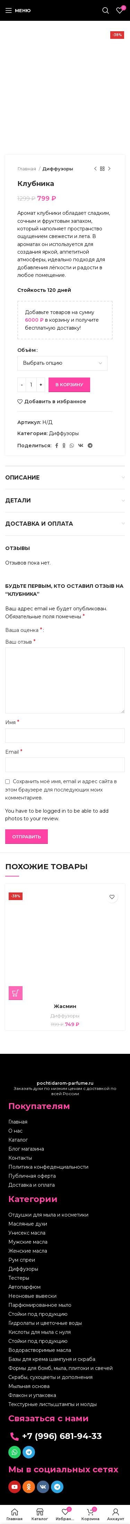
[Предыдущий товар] (95, 169)
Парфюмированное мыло (39, 1305)
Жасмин (65, 1006)
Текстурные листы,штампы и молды (52, 1404)
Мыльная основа (29, 1386)
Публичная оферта (32, 1176)
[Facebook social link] (56, 445)
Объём (26, 350)
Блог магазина (26, 1149)
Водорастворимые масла (39, 1350)
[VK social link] (81, 445)
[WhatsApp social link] (72, 445)
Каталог (18, 1140)
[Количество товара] (31, 385)
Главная (27, 168)
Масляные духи (27, 1224)
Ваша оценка (23, 630)
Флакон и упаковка (32, 1395)
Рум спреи (21, 1260)
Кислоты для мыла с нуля (39, 1332)
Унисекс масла (26, 1233)
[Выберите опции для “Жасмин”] (16, 993)
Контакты (20, 1158)
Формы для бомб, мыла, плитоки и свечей (60, 1368)
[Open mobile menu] (18, 10)
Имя (12, 722)
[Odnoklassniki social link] (64, 445)
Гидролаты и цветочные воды (45, 1323)
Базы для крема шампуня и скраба (51, 1359)
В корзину (69, 384)
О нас (15, 1131)
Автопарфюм (24, 1287)
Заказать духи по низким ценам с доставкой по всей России (65, 1088)
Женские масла (27, 1251)
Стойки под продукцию (38, 1314)
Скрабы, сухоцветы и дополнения (50, 1377)
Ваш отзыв (20, 641)
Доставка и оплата (31, 1185)
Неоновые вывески (32, 1296)
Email (14, 751)
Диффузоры (57, 168)
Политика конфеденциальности (48, 1167)
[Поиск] (106, 10)
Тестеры (18, 1278)
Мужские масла (27, 1242)
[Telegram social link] (90, 445)
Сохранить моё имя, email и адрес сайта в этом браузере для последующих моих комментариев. (61, 789)
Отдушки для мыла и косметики (48, 1215)
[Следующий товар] (109, 169)
